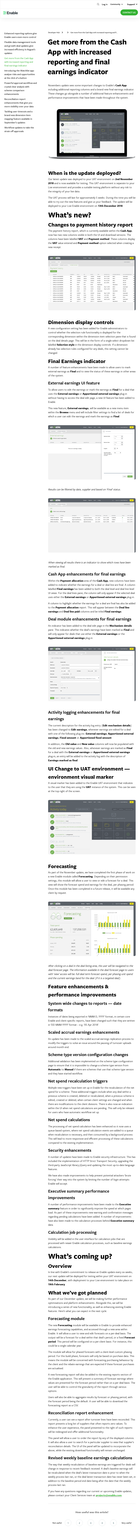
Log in (105, 4)
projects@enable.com (109, 1495)
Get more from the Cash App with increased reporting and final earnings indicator (18, 61)
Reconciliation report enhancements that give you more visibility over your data (18, 102)
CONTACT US (129, 12)
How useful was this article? (91, 1512)
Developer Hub (54, 32)
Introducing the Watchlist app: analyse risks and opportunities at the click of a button (19, 74)
